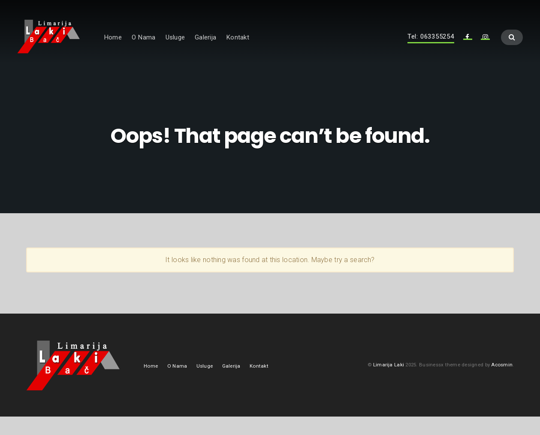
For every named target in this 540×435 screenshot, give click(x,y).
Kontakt (269, 46)
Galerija (236, 46)
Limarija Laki (388, 383)
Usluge (206, 46)
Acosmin (502, 383)
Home (144, 46)
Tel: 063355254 (430, 45)
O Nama (175, 46)
